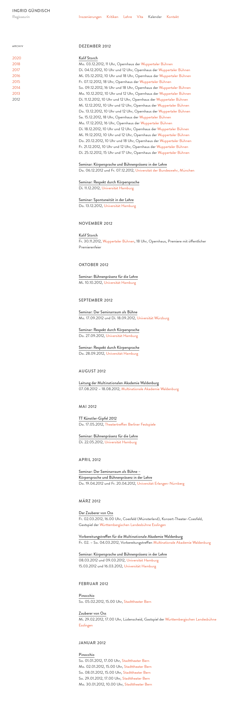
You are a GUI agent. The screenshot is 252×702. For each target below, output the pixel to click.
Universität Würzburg (153, 318)
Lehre (127, 17)
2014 (16, 88)
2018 (16, 64)
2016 (16, 76)
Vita (140, 17)
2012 (16, 99)
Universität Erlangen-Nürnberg (160, 483)
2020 (16, 58)
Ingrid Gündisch (31, 11)
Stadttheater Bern (137, 602)
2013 (16, 93)
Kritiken (112, 17)
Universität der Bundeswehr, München (164, 170)
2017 (16, 70)
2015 (16, 82)
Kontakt (173, 17)
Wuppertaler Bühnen (157, 64)
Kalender (155, 17)
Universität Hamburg (118, 188)
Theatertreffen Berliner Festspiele (130, 424)
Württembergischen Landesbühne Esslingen (133, 525)
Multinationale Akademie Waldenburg (150, 389)
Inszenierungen (90, 17)
